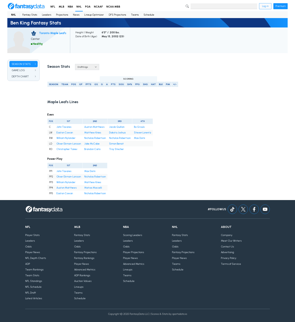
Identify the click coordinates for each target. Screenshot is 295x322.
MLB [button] (61, 6)
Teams (135, 14)
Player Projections (133, 252)
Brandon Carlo (92, 149)
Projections (62, 14)
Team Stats (32, 275)
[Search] (224, 6)
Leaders (46, 14)
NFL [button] (52, 6)
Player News (32, 252)
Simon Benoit (116, 143)
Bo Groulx (139, 127)
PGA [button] (87, 6)
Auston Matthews (94, 127)
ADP (27, 264)
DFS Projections (117, 14)
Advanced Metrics (84, 269)
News (76, 14)
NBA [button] (70, 6)
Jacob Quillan (116, 127)
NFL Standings (33, 281)
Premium (280, 6)
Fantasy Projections (85, 252)
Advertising (227, 252)
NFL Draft (30, 292)
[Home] (26, 6)
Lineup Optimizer (94, 14)
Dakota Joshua (117, 132)
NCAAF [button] (98, 6)
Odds (28, 246)
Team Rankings (34, 269)
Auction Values (82, 281)
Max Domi (139, 138)
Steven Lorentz (142, 132)
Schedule (149, 14)
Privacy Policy (228, 258)
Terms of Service (231, 264)
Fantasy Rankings (84, 258)
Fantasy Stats (29, 14)
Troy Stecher (116, 149)
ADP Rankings (82, 275)
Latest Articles (33, 298)
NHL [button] (79, 6)
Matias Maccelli (93, 187)
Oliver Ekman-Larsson (68, 143)
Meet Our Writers (231, 240)
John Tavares (63, 127)
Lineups (78, 287)
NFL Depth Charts (35, 258)
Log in (265, 6)
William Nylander (65, 138)
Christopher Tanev (66, 149)
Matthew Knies (92, 132)
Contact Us (227, 246)
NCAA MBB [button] (113, 6)
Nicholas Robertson (95, 138)
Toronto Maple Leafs (52, 33)
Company (226, 235)
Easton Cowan (64, 132)
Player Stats (32, 235)
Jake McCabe (92, 143)
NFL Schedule (33, 287)
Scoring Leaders (132, 235)
